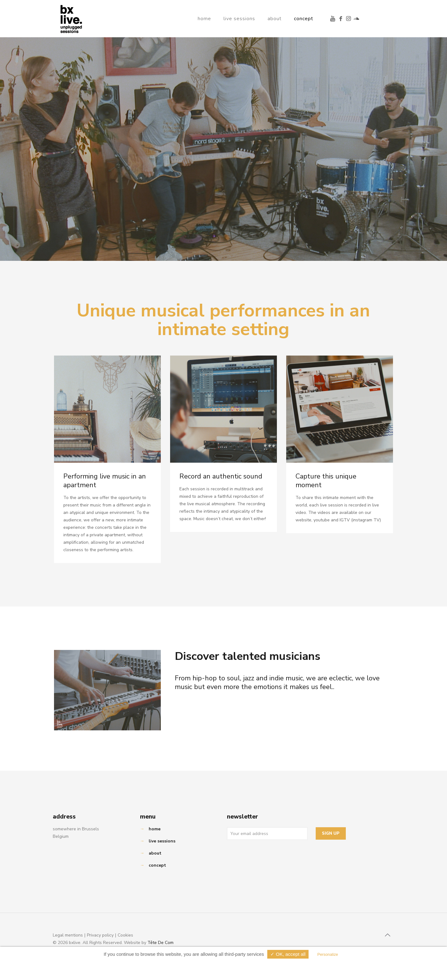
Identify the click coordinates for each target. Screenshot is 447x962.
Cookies (125, 935)
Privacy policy (100, 935)
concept (157, 865)
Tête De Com (160, 943)
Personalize (328, 954)
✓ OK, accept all (288, 954)
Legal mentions (68, 935)
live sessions (162, 841)
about (155, 853)
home (154, 829)
